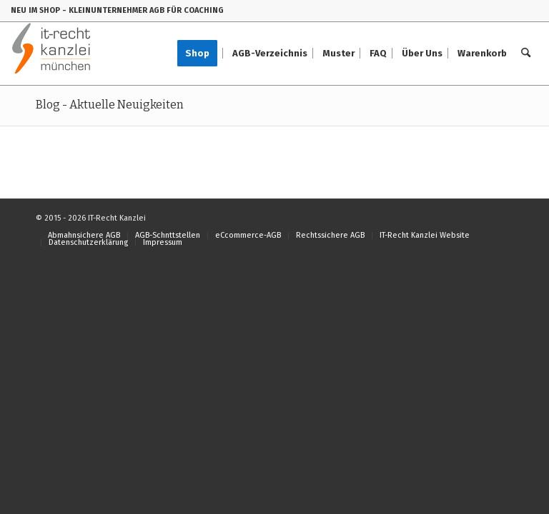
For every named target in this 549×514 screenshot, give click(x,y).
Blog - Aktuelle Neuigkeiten (110, 104)
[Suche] (526, 53)
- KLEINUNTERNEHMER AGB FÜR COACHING (143, 10)
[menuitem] (201, 53)
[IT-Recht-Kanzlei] (52, 53)
